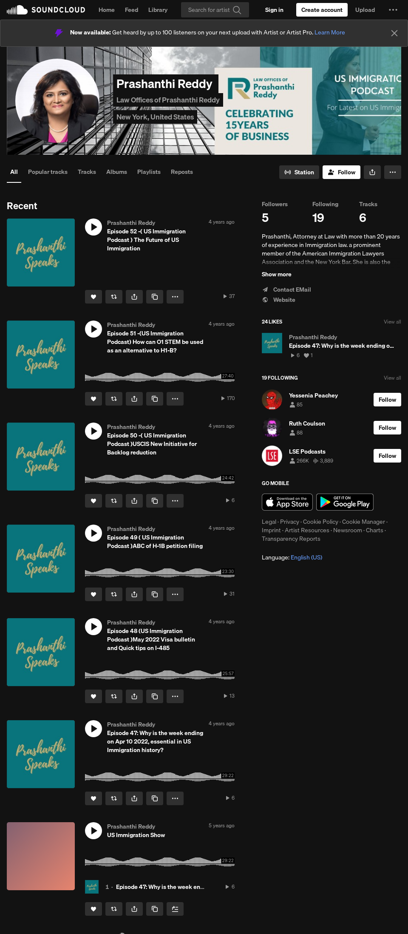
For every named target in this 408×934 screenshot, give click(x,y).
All (14, 171)
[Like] (93, 297)
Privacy (289, 521)
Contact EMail (286, 289)
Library (157, 9)
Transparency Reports (291, 538)
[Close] (394, 33)
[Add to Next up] (175, 909)
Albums (116, 171)
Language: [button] (292, 557)
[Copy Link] (154, 297)
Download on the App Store (287, 502)
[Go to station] (299, 172)
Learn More (329, 32)
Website (278, 299)
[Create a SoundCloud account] (322, 10)
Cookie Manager (363, 521)
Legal (269, 521)
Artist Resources (307, 530)
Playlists (149, 171)
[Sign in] (274, 10)
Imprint (271, 530)
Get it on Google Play (345, 502)
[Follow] (341, 172)
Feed (131, 9)
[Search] (215, 9)
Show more (277, 274)
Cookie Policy (320, 521)
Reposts (182, 171)
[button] (393, 10)
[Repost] (113, 297)
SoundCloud (46, 9)
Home (107, 9)
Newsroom (347, 530)
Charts (374, 530)
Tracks (87, 171)
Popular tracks (48, 171)
